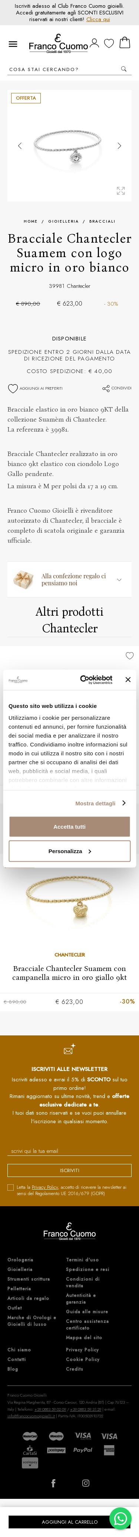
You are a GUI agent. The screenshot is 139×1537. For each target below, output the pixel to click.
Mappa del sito (84, 1337)
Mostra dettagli (95, 803)
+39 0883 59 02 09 (50, 1409)
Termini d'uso (82, 1260)
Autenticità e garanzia (81, 1298)
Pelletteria (19, 1288)
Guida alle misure (87, 1311)
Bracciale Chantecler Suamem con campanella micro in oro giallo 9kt (69, 972)
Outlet (14, 1308)
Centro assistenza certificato (87, 1324)
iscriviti (69, 1170)
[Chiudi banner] (127, 679)
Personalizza (70, 851)
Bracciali (102, 221)
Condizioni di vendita (83, 1282)
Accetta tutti (69, 827)
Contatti (16, 1359)
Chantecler (78, 286)
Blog (12, 1369)
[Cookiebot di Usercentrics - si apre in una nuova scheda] (84, 680)
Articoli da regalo (28, 1298)
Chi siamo (19, 1350)
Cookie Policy (83, 1359)
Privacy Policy (45, 1187)
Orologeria (20, 1260)
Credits (74, 1369)
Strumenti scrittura (28, 1279)
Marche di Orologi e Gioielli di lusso (31, 1321)
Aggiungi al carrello (69, 1522)
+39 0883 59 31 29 (85, 1409)
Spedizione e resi (87, 1269)
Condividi (117, 388)
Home (31, 221)
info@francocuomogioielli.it (31, 1416)
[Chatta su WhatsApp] (120, 1518)
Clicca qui (98, 19)
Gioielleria (63, 221)
